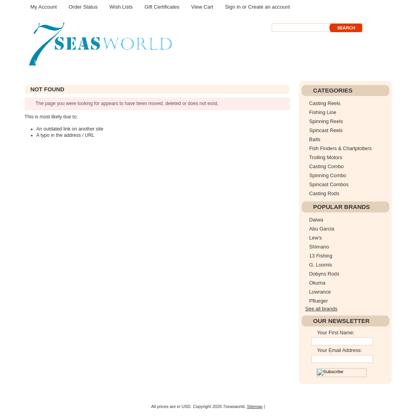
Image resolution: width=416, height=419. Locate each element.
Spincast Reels (326, 130)
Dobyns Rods (324, 274)
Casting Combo (326, 166)
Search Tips (325, 35)
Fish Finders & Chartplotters (340, 148)
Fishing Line (322, 112)
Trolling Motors (325, 157)
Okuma (317, 283)
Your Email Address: (339, 350)
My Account (44, 7)
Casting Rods (324, 193)
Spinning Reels (326, 121)
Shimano (319, 247)
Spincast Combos (329, 184)
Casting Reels (325, 103)
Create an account (269, 7)
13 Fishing (320, 256)
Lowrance (320, 292)
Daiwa (316, 220)
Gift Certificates (161, 7)
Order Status (83, 7)
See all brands (321, 309)
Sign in (233, 7)
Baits (314, 139)
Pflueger (318, 301)
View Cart (202, 7)
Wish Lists (121, 7)
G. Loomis (320, 265)
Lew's (315, 238)
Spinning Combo (328, 175)
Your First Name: (336, 333)
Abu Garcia (321, 229)
